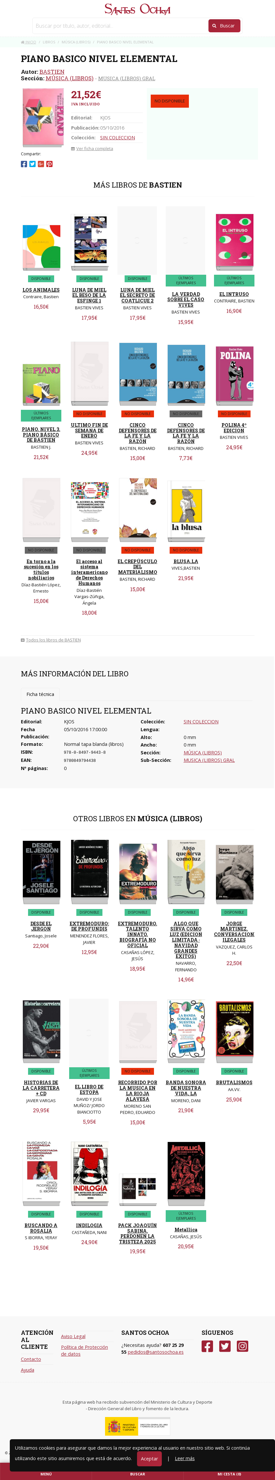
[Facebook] (207, 1346)
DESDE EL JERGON (41, 926)
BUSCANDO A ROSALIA (40, 1228)
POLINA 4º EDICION (234, 428)
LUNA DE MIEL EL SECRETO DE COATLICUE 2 (137, 295)
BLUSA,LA (186, 561)
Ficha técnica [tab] (40, 694)
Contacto (31, 1359)
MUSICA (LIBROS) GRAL (126, 78)
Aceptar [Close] (149, 1459)
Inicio (28, 41)
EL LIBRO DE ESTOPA (89, 1089)
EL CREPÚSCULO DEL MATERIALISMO (137, 567)
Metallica (186, 1229)
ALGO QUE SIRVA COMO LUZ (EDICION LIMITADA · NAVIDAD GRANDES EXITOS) (186, 940)
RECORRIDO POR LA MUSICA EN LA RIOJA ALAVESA (137, 1090)
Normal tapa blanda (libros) (94, 744)
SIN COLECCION (117, 137)
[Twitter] (225, 1346)
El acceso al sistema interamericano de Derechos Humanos (89, 572)
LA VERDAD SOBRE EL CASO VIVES (185, 299)
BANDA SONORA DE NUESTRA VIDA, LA (186, 1088)
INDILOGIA (89, 1225)
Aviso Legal (73, 1336)
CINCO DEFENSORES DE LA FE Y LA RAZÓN (138, 433)
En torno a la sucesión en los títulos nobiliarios (41, 569)
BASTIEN (52, 71)
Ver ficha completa (92, 148)
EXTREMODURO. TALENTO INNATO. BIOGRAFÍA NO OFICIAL (137, 934)
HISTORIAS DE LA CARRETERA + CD (41, 1088)
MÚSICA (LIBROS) (70, 78)
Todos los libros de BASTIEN (51, 640)
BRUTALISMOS (234, 1082)
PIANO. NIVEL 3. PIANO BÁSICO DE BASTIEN (41, 434)
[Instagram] (242, 1346)
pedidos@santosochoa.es (156, 1352)
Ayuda (27, 1370)
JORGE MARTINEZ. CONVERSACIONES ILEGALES (237, 931)
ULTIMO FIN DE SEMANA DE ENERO (89, 430)
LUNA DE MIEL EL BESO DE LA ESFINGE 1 (89, 295)
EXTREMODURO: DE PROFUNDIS (89, 926)
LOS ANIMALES (41, 290)
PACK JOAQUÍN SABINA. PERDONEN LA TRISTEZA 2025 (137, 1233)
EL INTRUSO (234, 294)
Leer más (185, 1458)
